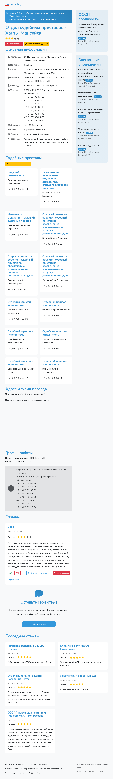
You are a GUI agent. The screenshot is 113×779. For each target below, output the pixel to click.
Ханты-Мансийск (17, 16)
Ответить (14, 579)
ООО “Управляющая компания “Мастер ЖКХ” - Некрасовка (27, 714)
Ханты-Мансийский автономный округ (45, 12)
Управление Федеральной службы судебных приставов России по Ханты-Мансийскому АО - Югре (46, 142)
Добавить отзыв (39, 624)
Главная (10, 12)
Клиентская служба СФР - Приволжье (76, 647)
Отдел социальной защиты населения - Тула (25, 677)
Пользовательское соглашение (90, 771)
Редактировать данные (36, 43)
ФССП (20, 12)
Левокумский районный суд (78, 676)
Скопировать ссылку (38, 573)
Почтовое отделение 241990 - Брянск (27, 647)
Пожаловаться (14, 43)
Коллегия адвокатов (88, 145)
